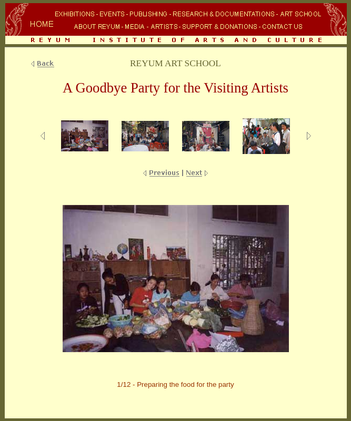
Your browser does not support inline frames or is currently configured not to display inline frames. (176, 25)
